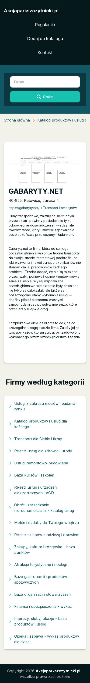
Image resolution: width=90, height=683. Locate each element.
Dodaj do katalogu (45, 38)
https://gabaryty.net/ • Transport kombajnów (43, 208)
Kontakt (45, 52)
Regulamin (45, 24)
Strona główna (17, 120)
